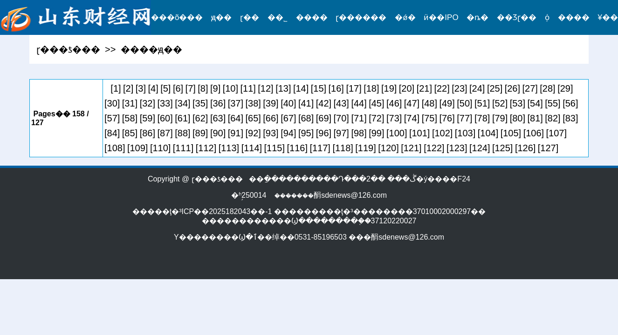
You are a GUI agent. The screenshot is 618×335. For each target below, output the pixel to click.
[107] (556, 133)
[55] (552, 103)
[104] (488, 133)
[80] (517, 118)
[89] (200, 133)
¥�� (608, 17)
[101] (419, 133)
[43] (341, 103)
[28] (547, 88)
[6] (178, 88)
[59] (147, 118)
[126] (525, 148)
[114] (251, 148)
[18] (371, 88)
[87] (164, 133)
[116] (297, 148)
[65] (253, 118)
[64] (235, 118)
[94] (288, 133)
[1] (115, 88)
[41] (306, 103)
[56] (570, 103)
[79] (500, 118)
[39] (270, 103)
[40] (288, 103)
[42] (323, 103)
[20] (406, 88)
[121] (411, 148)
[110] (160, 148)
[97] (341, 133)
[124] (479, 148)
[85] (129, 133)
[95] (306, 133)
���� (312, 17)
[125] (502, 148)
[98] (358, 133)
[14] (301, 88)
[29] (565, 88)
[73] (394, 118)
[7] (190, 88)
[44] (358, 103)
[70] (341, 118)
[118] (342, 148)
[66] (270, 118)
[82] (552, 118)
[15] (318, 88)
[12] (265, 88)
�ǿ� (405, 17)
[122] (434, 148)
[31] (129, 103)
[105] (511, 133)
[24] (477, 88)
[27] (530, 88)
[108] (114, 148)
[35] (200, 103)
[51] (482, 103)
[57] (112, 118)
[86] (147, 133)
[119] (365, 148)
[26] (512, 88)
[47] (411, 103)
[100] (396, 133)
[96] (323, 133)
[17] (353, 88)
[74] (411, 118)
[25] (494, 88)
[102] (442, 133)
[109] (137, 148)
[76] (446, 118)
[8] (203, 88)
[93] (270, 133)
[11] (248, 88)
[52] (500, 103)
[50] (464, 103)
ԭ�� (221, 17)
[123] (456, 148)
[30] (112, 103)
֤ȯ (547, 17)
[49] (446, 103)
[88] (182, 133)
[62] (200, 118)
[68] (306, 118)
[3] (141, 88)
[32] (147, 103)
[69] (323, 118)
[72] (376, 118)
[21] (424, 88)
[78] (482, 118)
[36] (218, 103)
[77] (464, 118)
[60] (164, 118)
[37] (235, 103)
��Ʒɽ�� (516, 17)
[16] (336, 88)
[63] (218, 118)
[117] (319, 148)
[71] (358, 118)
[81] (535, 118)
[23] (459, 88)
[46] (394, 103)
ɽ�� (249, 17)
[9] (215, 88)
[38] (253, 103)
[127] (548, 148)
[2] (128, 88)
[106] (533, 133)
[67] (288, 118)
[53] (517, 103)
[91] (235, 133)
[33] (164, 103)
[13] (283, 88)
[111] (183, 148)
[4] (153, 88)
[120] (388, 148)
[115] (274, 148)
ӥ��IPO (441, 17)
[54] (535, 103)
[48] (429, 103)
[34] (182, 103)
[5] (165, 88)
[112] (206, 148)
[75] (429, 118)
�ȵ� (477, 17)
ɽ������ (361, 17)
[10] (230, 88)
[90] (218, 133)
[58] (129, 118)
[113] (229, 148)
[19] (389, 88)
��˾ (278, 17)
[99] (376, 133)
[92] (253, 133)
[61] (182, 118)
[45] (376, 103)
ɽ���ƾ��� (68, 49)
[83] (570, 118)
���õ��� (177, 17)
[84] (112, 133)
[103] (465, 133)
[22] (441, 88)
